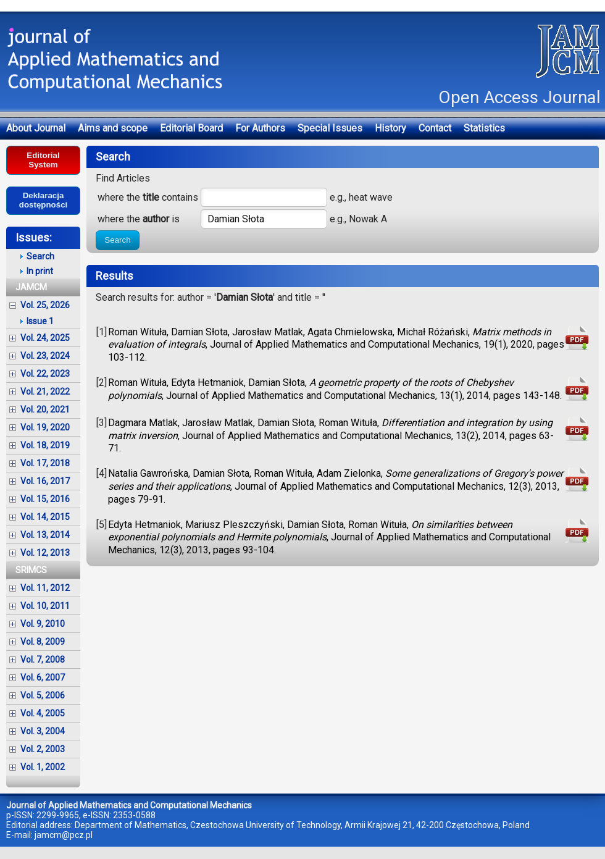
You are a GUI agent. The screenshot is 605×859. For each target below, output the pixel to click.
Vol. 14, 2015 (45, 517)
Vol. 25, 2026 (45, 305)
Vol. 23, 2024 (45, 356)
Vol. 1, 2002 (42, 767)
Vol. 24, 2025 (45, 338)
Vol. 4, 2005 (42, 713)
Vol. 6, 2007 (42, 677)
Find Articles (123, 178)
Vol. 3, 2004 (42, 731)
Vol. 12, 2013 (45, 553)
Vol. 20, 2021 (45, 409)
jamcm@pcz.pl (64, 835)
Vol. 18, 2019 (45, 445)
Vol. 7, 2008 (42, 659)
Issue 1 (40, 321)
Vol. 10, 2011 (45, 606)
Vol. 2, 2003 (42, 749)
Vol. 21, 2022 (45, 391)
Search (117, 240)
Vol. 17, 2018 (45, 463)
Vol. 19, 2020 (45, 427)
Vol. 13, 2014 (45, 535)
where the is (139, 219)
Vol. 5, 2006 (42, 695)
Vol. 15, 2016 (45, 499)
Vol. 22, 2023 (45, 374)
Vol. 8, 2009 (42, 642)
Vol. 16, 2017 (45, 481)
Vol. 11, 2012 (45, 588)
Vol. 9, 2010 (42, 624)
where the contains (148, 197)
